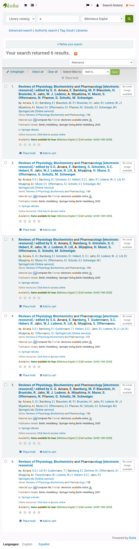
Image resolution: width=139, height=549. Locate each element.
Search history (113, 5)
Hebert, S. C (79, 256)
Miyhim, (26, 107)
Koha (132, 538)
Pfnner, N (75, 107)
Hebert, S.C (79, 179)
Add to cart (48, 153)
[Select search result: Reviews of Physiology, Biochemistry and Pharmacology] (5, 86)
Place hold (27, 153)
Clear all (53, 72)
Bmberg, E (47, 103)
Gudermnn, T (64, 329)
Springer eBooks (30, 129)
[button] (25, 5)
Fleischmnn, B (44, 475)
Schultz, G (90, 107)
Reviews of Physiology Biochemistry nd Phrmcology (69, 245)
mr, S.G (29, 179)
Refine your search (71, 44)
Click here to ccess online (51, 134)
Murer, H (41, 107)
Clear (130, 5)
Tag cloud (66, 30)
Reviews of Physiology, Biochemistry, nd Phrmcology (55, 268)
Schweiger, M (107, 107)
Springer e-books (30, 497)
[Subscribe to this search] (75, 53)
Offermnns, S (58, 107)
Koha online (12, 5)
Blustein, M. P (65, 103)
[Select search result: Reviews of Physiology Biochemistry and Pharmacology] (5, 239)
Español (43, 544)
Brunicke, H (84, 103)
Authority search (46, 30)
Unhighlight (15, 72)
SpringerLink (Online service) (36, 111)
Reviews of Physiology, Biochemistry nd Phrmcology (69, 92)
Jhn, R (97, 103)
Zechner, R (90, 470)
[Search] (129, 18)
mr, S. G (30, 103)
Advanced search (20, 30)
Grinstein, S (62, 179)
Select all (37, 72)
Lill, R (120, 179)
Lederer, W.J (107, 179)
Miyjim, (26, 184)
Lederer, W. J (113, 103)
